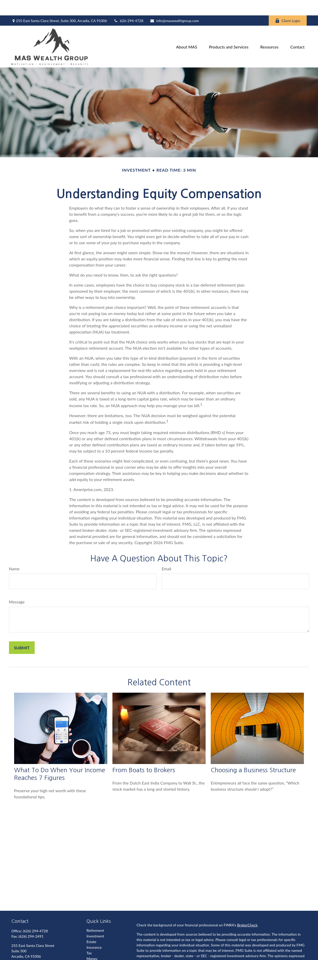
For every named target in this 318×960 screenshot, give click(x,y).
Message (17, 586)
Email (166, 553)
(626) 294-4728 (35, 915)
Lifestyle (93, 949)
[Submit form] (22, 632)
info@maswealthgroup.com (174, 5)
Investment (95, 920)
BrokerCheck (247, 909)
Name (14, 553)
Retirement (95, 915)
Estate (91, 926)
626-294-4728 (128, 5)
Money (92, 943)
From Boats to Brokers (143, 754)
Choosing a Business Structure (253, 754)
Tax (89, 937)
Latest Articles (97, 954)
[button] (186, 31)
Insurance (94, 932)
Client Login (287, 5)
